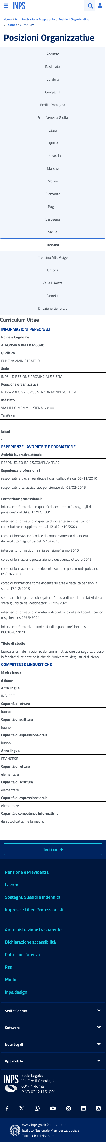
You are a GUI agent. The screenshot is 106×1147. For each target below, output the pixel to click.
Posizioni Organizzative (73, 19)
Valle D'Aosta (53, 283)
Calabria (53, 79)
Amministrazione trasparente (33, 929)
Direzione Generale (52, 308)
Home (8, 19)
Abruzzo (53, 54)
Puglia (52, 206)
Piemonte (52, 194)
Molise (53, 181)
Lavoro (11, 884)
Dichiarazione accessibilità (30, 941)
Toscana (11, 24)
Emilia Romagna (52, 104)
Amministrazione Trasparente (35, 19)
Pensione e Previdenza (27, 872)
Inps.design (16, 991)
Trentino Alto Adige (53, 257)
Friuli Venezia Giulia (52, 117)
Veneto (52, 295)
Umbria (52, 270)
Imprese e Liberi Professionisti (34, 909)
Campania (52, 92)
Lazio (53, 130)
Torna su (53, 849)
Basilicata (52, 66)
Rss (8, 966)
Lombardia (53, 155)
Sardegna (52, 219)
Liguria (52, 143)
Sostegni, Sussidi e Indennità (32, 897)
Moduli (12, 979)
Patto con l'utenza (22, 954)
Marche (53, 168)
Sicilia (52, 232)
